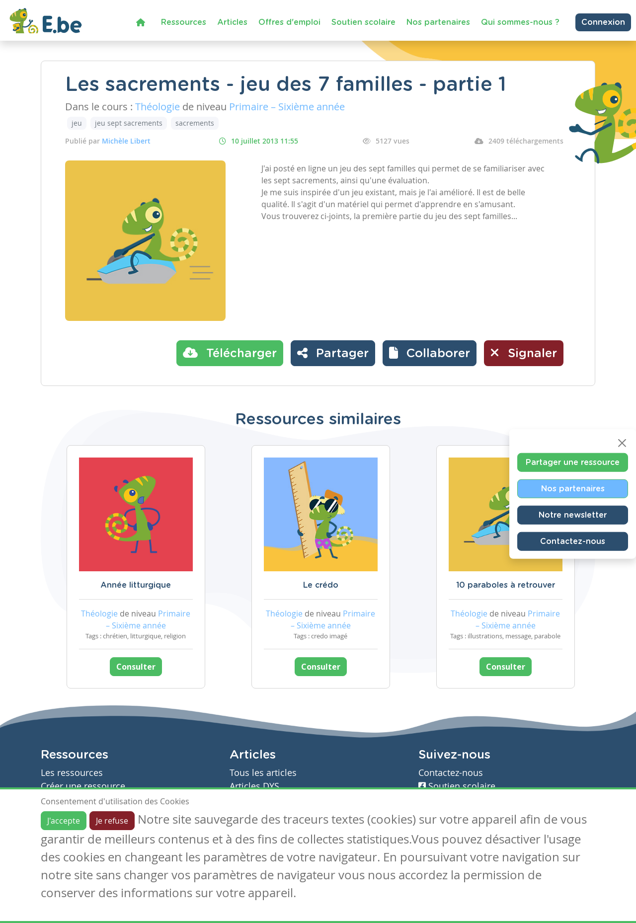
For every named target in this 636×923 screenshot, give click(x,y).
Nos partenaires (438, 22)
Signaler (523, 353)
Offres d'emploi (289, 22)
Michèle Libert (126, 141)
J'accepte (63, 820)
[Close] (622, 443)
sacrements (194, 123)
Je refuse (112, 820)
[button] (430, 353)
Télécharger (230, 353)
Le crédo (320, 585)
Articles (232, 22)
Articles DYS (254, 786)
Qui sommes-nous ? (520, 22)
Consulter (136, 666)
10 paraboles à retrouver (505, 585)
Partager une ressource (573, 462)
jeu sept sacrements (128, 123)
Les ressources (72, 772)
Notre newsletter (573, 515)
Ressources (183, 22)
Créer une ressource (83, 786)
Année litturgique (135, 585)
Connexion (603, 22)
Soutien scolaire (363, 22)
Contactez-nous (572, 541)
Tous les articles (263, 772)
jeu (77, 123)
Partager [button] (333, 353)
